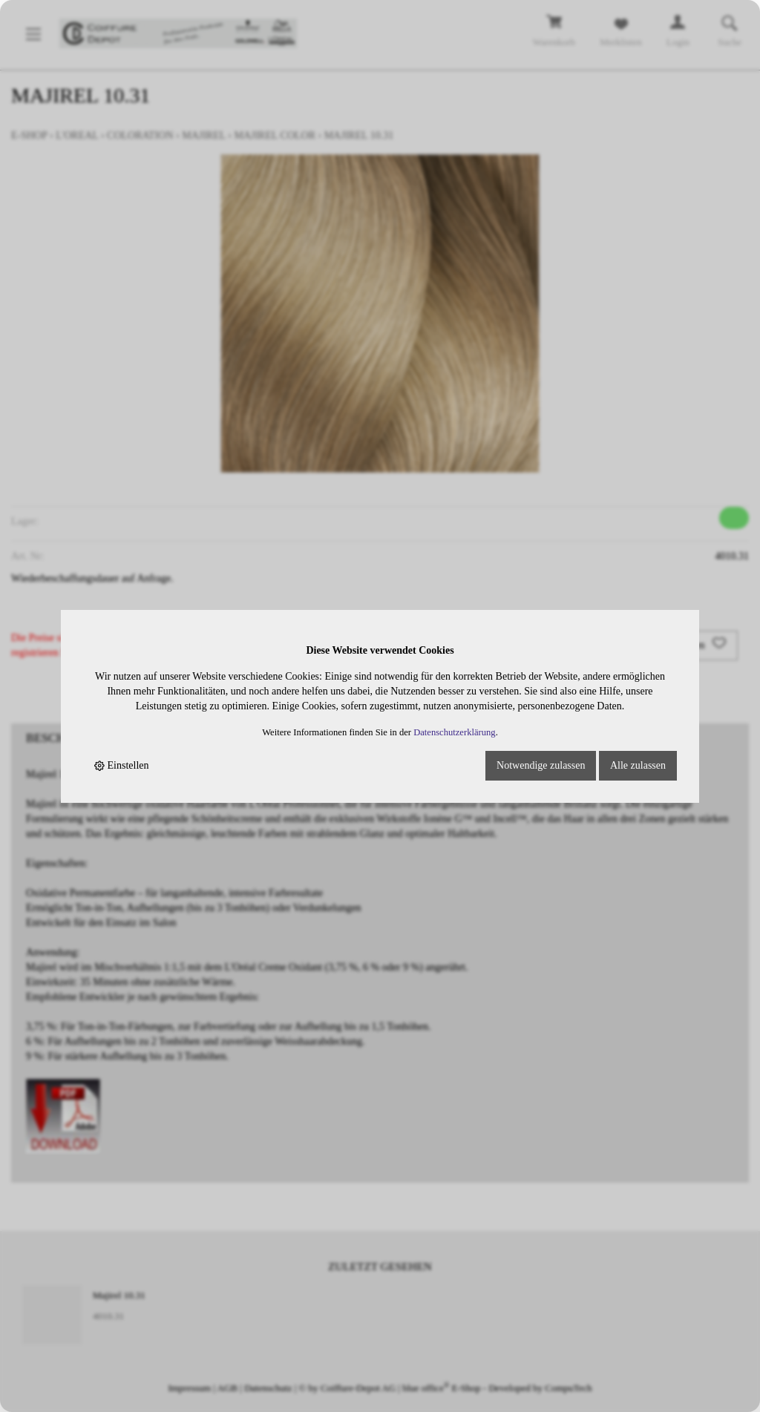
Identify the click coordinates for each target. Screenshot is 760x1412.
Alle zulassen (638, 765)
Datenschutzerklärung (454, 732)
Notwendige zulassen (541, 765)
